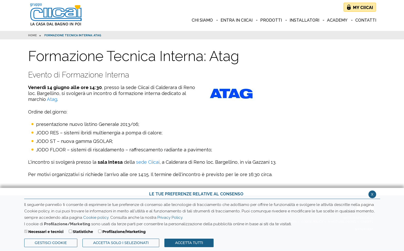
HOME (32, 35)
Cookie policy (95, 217)
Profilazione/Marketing (124, 231)
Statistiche (83, 231)
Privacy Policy (169, 217)
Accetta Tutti (189, 242)
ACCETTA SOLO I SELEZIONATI (121, 242)
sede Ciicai (147, 162)
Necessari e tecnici (46, 231)
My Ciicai (363, 7)
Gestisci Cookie (51, 242)
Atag (52, 99)
